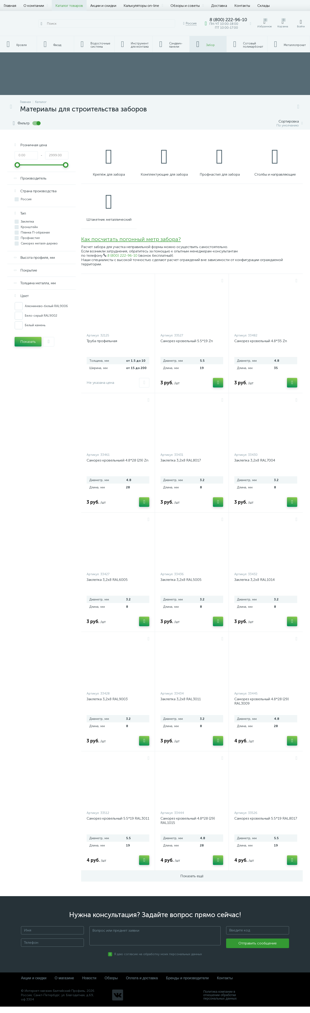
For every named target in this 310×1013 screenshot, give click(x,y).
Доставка (219, 5)
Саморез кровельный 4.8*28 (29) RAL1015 (187, 827)
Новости (89, 984)
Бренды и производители (187, 984)
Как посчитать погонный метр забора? (131, 245)
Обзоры (111, 984)
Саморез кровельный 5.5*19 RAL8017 (265, 825)
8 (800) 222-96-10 (122, 262)
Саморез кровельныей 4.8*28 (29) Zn (117, 466)
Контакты (242, 5)
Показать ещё (192, 882)
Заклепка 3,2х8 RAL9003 (107, 705)
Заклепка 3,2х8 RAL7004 (254, 466)
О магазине (64, 984)
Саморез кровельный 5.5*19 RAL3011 (118, 825)
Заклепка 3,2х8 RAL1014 (254, 586)
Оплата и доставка (142, 984)
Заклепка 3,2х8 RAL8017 (180, 466)
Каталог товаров (69, 5)
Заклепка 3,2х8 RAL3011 (180, 705)
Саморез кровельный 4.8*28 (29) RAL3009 (261, 707)
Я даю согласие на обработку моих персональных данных (158, 961)
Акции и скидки (103, 5)
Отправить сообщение (257, 950)
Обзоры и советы (187, 5)
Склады (263, 5)
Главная (10, 5)
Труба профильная (102, 347)
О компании (35, 5)
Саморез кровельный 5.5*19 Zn (186, 347)
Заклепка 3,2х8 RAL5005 (181, 586)
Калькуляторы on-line (143, 5)
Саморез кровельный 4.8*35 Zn (260, 347)
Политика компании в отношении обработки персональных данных (220, 1001)
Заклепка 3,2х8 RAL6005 (107, 586)
